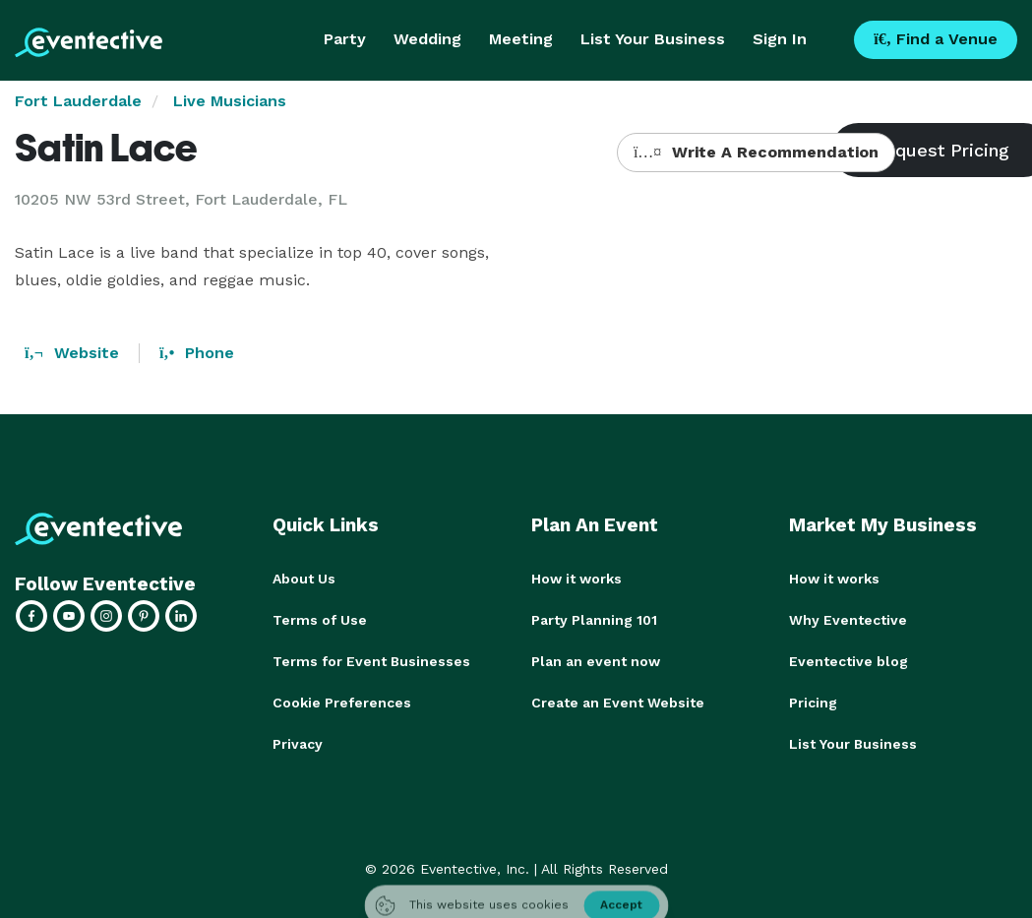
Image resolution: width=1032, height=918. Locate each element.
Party (345, 39)
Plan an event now (595, 661)
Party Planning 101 (594, 620)
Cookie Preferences (342, 702)
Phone (196, 352)
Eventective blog (848, 661)
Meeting (521, 39)
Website (72, 352)
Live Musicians (229, 101)
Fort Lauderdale (78, 101)
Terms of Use (320, 620)
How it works (576, 578)
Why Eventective (848, 620)
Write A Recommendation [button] (756, 152)
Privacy (298, 744)
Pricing (813, 702)
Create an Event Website (617, 702)
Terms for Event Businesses (371, 661)
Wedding (427, 39)
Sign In (780, 39)
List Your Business (652, 39)
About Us (304, 578)
